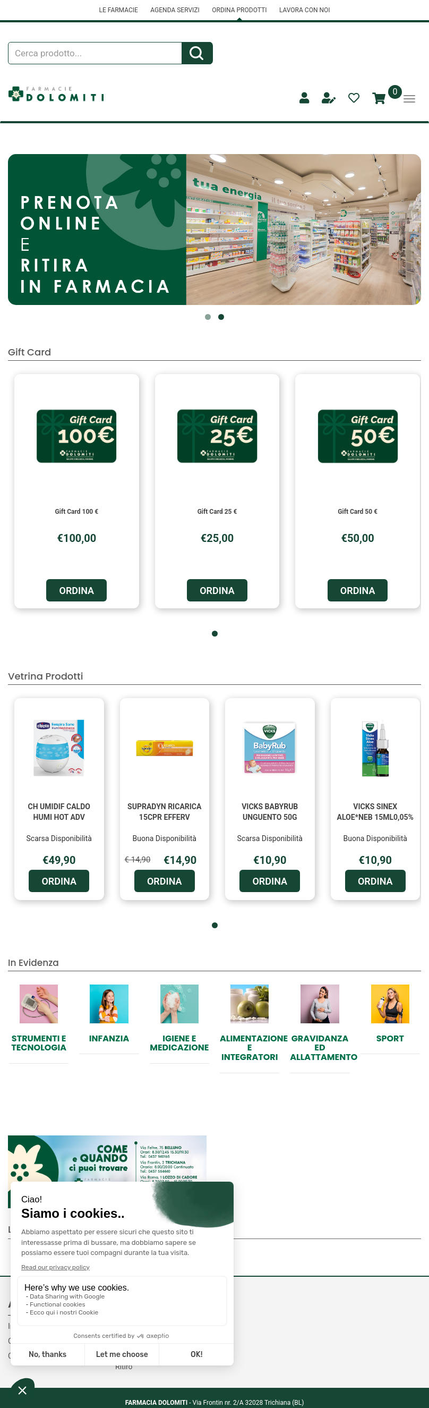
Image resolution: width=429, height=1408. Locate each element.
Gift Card (29, 352)
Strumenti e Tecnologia (38, 1043)
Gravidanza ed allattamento (323, 1047)
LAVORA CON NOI (304, 10)
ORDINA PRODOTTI (239, 10)
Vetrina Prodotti (45, 676)
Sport (390, 1038)
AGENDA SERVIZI (174, 10)
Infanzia (109, 1038)
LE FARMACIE (118, 10)
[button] (207, 317)
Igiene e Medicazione (179, 1043)
